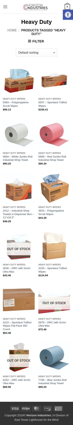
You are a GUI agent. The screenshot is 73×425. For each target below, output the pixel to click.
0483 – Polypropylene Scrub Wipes (16, 104)
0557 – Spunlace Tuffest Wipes (52, 104)
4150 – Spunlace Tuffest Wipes (52, 270)
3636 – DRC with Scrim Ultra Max (16, 270)
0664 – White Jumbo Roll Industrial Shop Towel (18, 158)
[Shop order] (36, 53)
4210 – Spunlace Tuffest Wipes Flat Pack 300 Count (17, 326)
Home (12, 30)
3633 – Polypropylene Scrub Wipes (51, 212)
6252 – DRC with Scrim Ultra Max (16, 382)
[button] (68, 15)
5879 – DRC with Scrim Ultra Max (52, 324)
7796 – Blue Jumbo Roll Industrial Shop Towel (52, 382)
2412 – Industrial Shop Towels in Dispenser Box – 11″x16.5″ (18, 214)
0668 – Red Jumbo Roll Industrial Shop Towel (52, 158)
